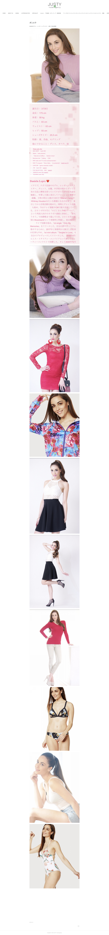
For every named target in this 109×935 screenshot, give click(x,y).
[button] (24, 13)
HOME (24, 13)
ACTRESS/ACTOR (46, 13)
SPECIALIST (55, 13)
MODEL (37, 13)
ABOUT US (30, 13)
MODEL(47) (31, 922)
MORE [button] (84, 13)
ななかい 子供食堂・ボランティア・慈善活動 (70, 13)
